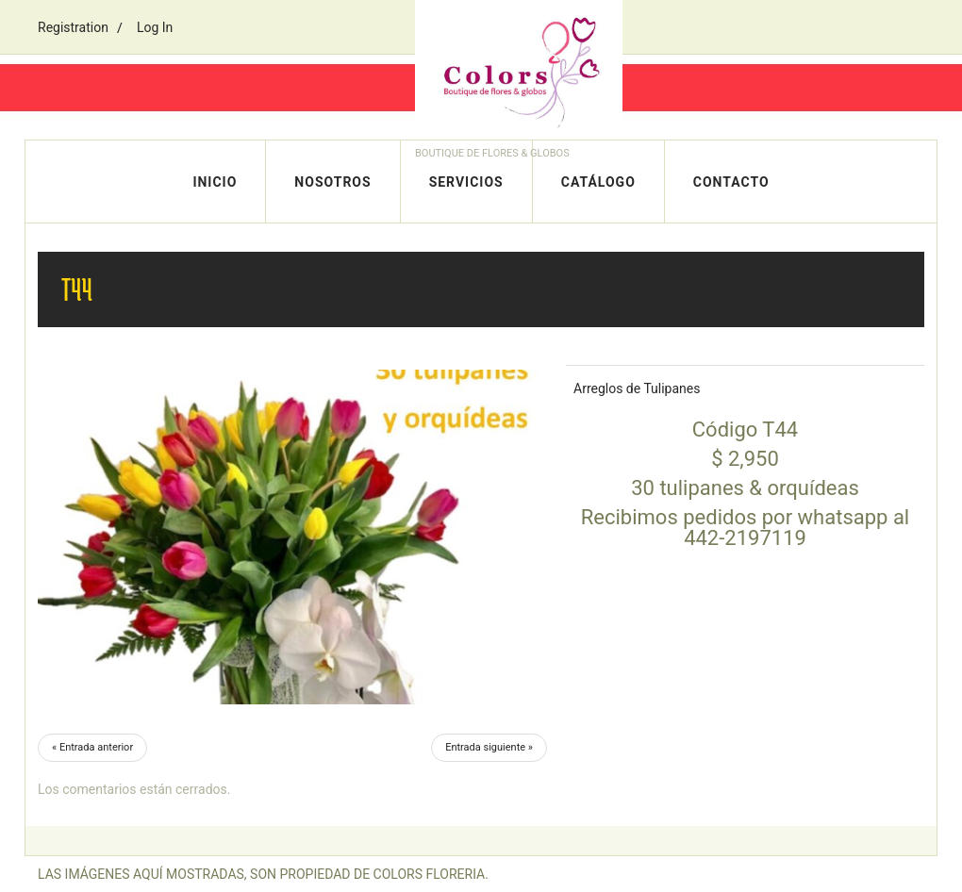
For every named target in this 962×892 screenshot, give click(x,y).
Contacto (731, 182)
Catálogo (598, 182)
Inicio (214, 182)
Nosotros (332, 182)
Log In (155, 27)
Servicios (466, 182)
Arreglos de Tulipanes (636, 388)
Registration (73, 27)
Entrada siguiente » (489, 747)
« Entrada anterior (92, 747)
